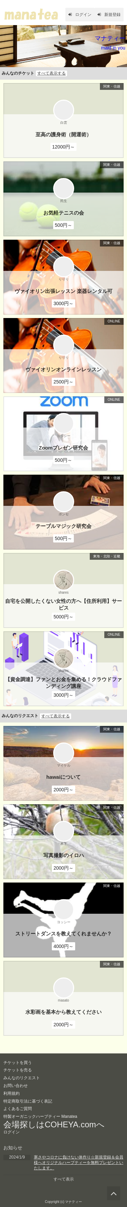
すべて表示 (64, 1179)
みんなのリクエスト (21, 1077)
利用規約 (11, 1093)
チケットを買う (17, 1062)
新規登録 (109, 14)
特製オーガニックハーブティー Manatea (40, 1116)
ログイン (79, 14)
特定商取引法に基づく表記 (27, 1101)
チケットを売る (17, 1070)
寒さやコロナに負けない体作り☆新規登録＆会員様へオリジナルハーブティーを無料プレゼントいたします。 (78, 1162)
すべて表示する (51, 73)
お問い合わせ (15, 1085)
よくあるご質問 (17, 1108)
